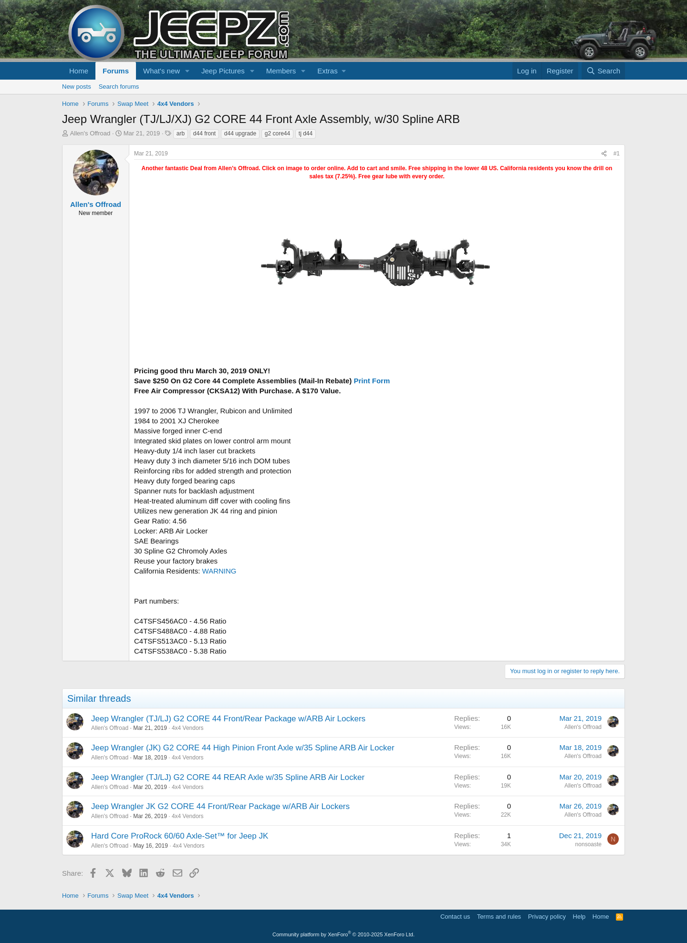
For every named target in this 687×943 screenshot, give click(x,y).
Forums (116, 71)
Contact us (455, 916)
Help (579, 916)
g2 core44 (277, 133)
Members (281, 71)
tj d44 (305, 133)
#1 (617, 153)
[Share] (604, 153)
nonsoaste (588, 844)
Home (78, 71)
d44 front (204, 133)
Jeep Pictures (223, 71)
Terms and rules (499, 916)
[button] (187, 71)
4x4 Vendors (188, 728)
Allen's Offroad (90, 133)
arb (181, 133)
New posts (76, 86)
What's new (161, 71)
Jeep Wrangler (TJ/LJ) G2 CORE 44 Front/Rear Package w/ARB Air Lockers (228, 718)
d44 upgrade (240, 133)
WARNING (219, 571)
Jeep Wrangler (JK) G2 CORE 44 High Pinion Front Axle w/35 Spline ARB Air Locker (243, 747)
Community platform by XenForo (343, 934)
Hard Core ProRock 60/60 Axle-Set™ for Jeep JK (179, 835)
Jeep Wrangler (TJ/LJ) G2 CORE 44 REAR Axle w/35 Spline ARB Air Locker (227, 777)
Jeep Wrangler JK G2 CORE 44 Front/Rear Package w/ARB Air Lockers (220, 806)
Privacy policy (547, 916)
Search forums (119, 86)
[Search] (603, 71)
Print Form (372, 381)
